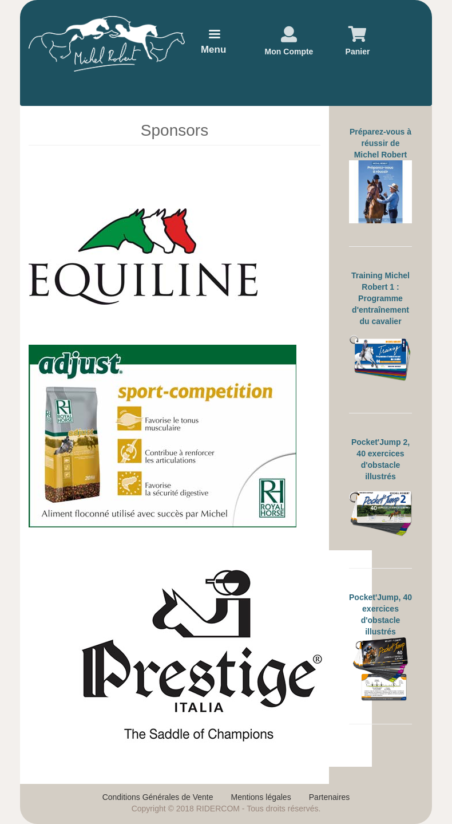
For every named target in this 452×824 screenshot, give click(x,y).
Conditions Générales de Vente (157, 797)
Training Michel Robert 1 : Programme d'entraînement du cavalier (380, 298)
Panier (358, 51)
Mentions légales (261, 797)
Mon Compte (289, 51)
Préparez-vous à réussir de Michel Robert (380, 143)
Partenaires (329, 797)
